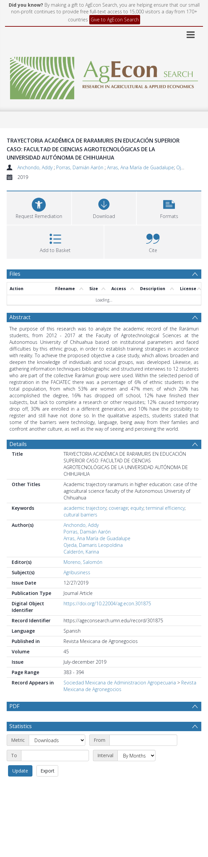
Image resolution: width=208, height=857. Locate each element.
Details (18, 444)
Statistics (20, 726)
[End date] (55, 755)
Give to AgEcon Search (115, 19)
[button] (169, 207)
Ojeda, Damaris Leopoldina (93, 545)
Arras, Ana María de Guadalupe (140, 167)
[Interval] (136, 755)
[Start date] (143, 740)
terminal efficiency (165, 508)
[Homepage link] (104, 76)
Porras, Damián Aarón (80, 167)
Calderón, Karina (81, 552)
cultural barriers (80, 514)
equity (136, 508)
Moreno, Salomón (83, 562)
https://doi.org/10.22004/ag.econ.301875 (107, 603)
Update (20, 771)
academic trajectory (85, 508)
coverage (118, 508)
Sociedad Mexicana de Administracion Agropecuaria (120, 682)
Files (14, 273)
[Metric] (57, 740)
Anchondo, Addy (35, 167)
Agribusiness (77, 572)
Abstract (19, 317)
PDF (14, 706)
